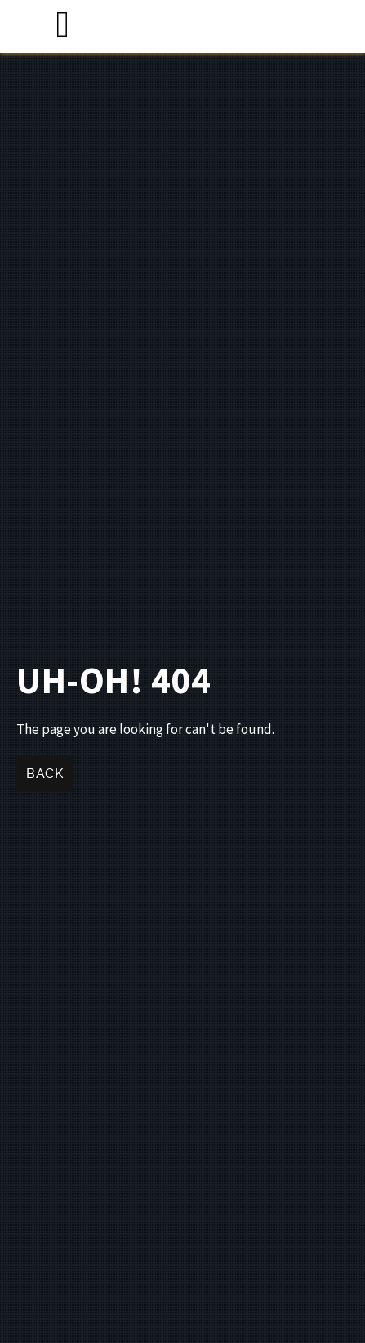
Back (44, 773)
